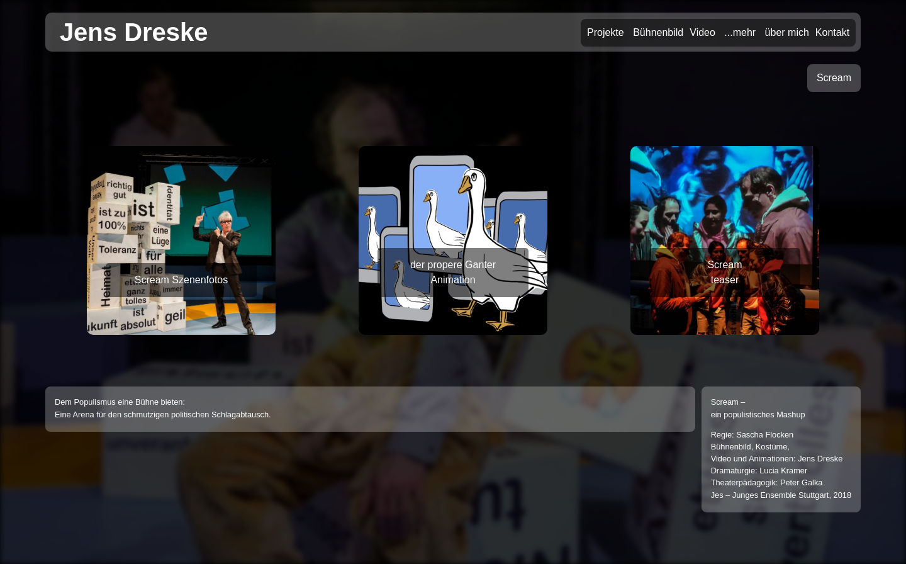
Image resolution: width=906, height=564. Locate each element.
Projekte (605, 32)
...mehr (740, 32)
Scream (834, 77)
